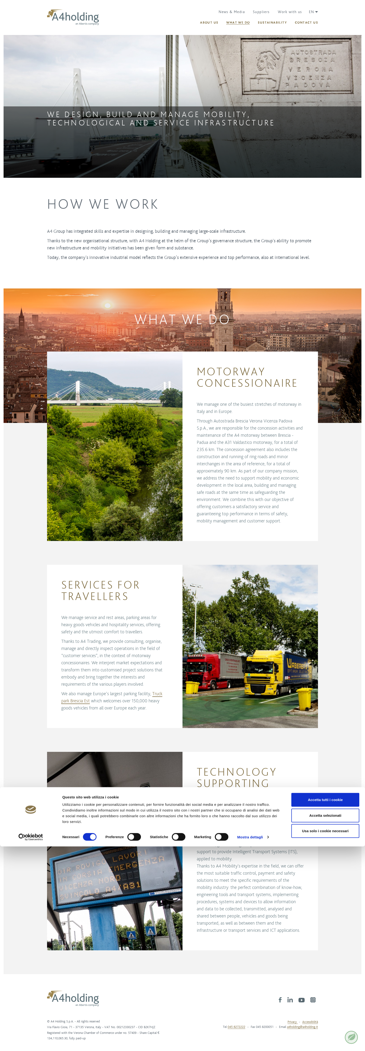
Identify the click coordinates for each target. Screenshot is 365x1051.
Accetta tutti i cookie (325, 1004)
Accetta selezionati (325, 1020)
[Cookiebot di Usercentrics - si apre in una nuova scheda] (31, 1041)
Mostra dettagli (250, 1042)
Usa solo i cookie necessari (325, 1035)
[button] (311, 12)
